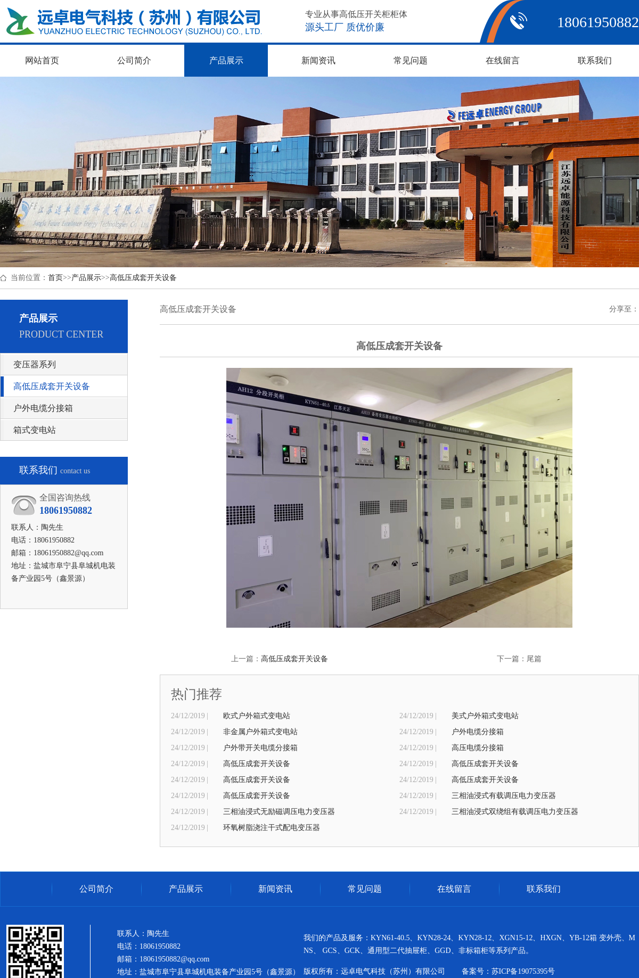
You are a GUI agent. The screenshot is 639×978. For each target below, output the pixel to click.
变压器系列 (34, 364)
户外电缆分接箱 (43, 408)
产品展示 (86, 278)
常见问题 (365, 888)
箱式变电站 (34, 429)
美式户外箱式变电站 (485, 716)
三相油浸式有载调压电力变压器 (504, 796)
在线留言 (454, 888)
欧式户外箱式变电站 (256, 716)
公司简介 (96, 888)
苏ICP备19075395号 (523, 971)
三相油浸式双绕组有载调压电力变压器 (515, 812)
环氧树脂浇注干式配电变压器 (271, 828)
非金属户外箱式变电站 (260, 732)
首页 (55, 278)
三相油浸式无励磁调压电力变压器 (279, 812)
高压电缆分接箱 (478, 748)
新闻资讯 (275, 888)
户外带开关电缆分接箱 (260, 748)
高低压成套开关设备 (143, 278)
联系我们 (544, 888)
